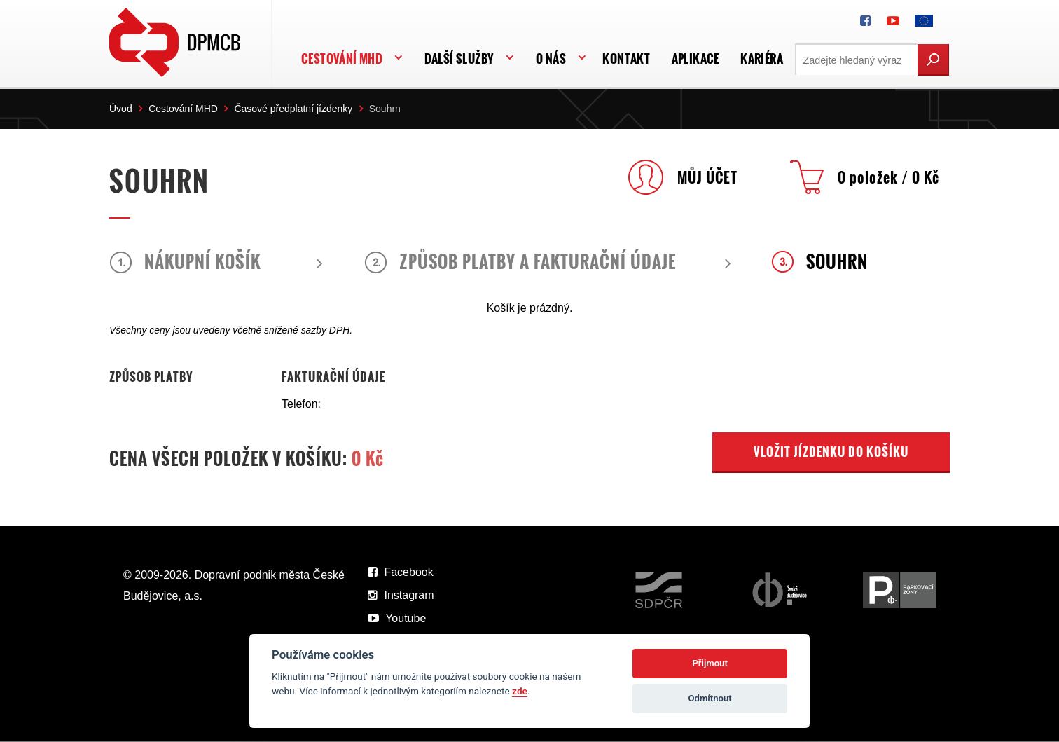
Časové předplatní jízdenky (293, 108)
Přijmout (709, 663)
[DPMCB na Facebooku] (865, 21)
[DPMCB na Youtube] (893, 21)
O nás (551, 58)
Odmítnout (710, 698)
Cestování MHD (341, 58)
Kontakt (626, 58)
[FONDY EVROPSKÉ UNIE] (924, 21)
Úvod (120, 108)
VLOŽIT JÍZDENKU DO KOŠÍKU (831, 451)
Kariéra (761, 58)
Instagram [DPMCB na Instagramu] (401, 595)
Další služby (459, 58)
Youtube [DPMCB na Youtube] (397, 618)
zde (519, 690)
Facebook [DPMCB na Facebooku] (401, 572)
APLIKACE (695, 58)
